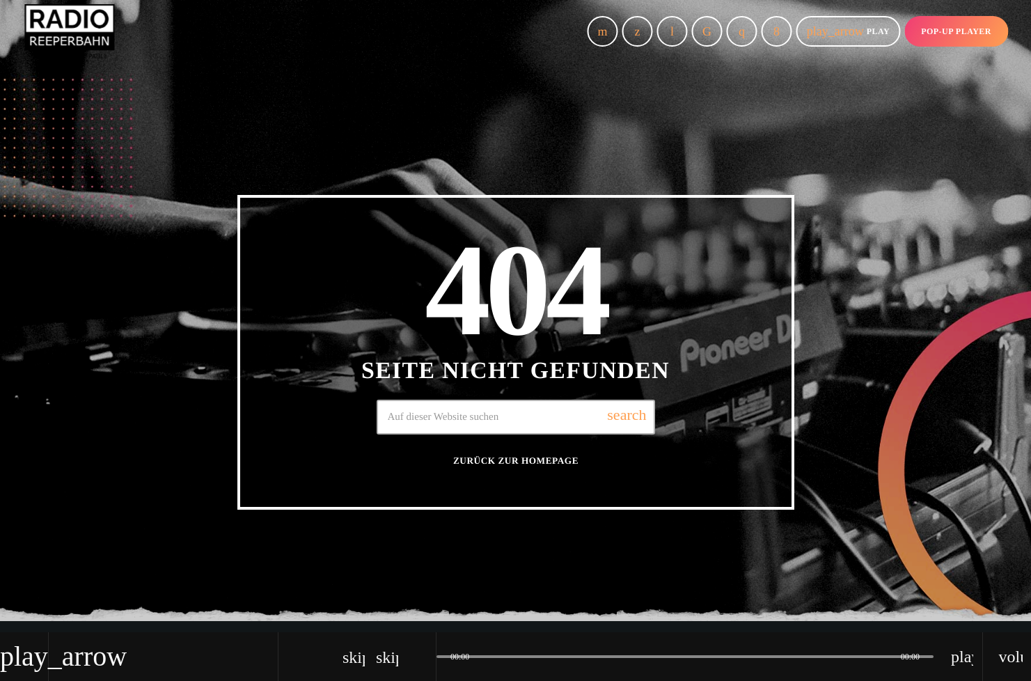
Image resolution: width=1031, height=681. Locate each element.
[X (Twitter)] (637, 31)
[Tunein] (672, 31)
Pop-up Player (956, 31)
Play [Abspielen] (848, 31)
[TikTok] (707, 31)
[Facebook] (777, 31)
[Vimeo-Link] (69, 31)
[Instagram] (742, 31)
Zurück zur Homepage (516, 460)
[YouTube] (603, 31)
